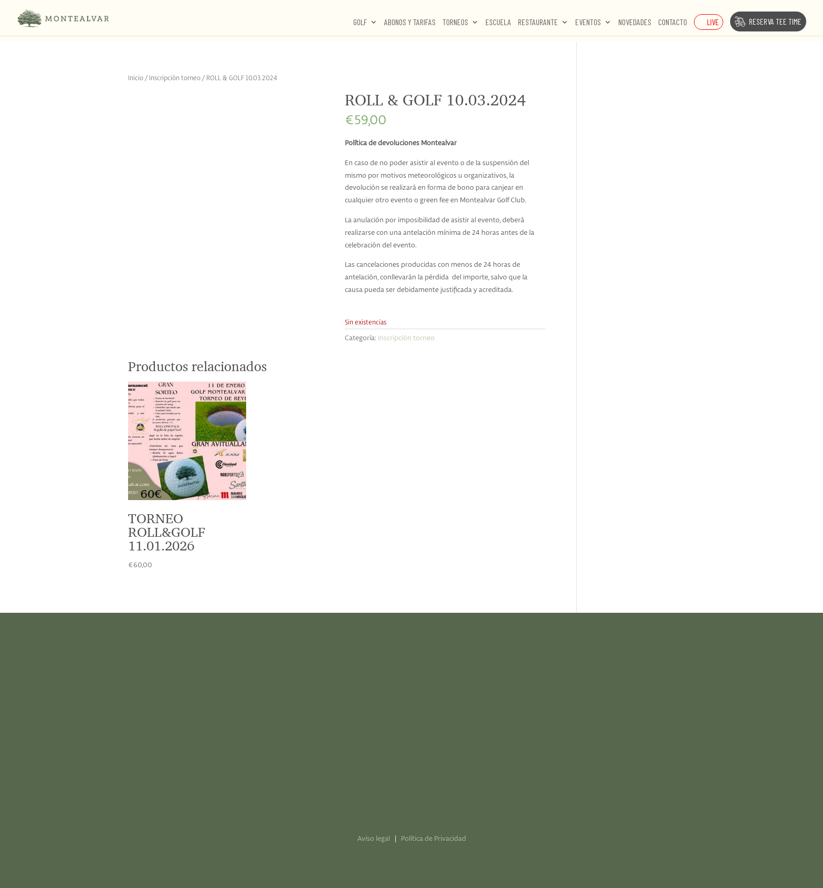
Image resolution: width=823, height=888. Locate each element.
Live (713, 22)
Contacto (672, 22)
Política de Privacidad (433, 839)
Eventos (588, 22)
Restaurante (538, 22)
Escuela (498, 22)
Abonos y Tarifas (410, 22)
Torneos (455, 22)
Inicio (135, 78)
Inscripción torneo (175, 78)
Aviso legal (373, 839)
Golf (360, 22)
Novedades (634, 22)
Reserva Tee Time (775, 21)
